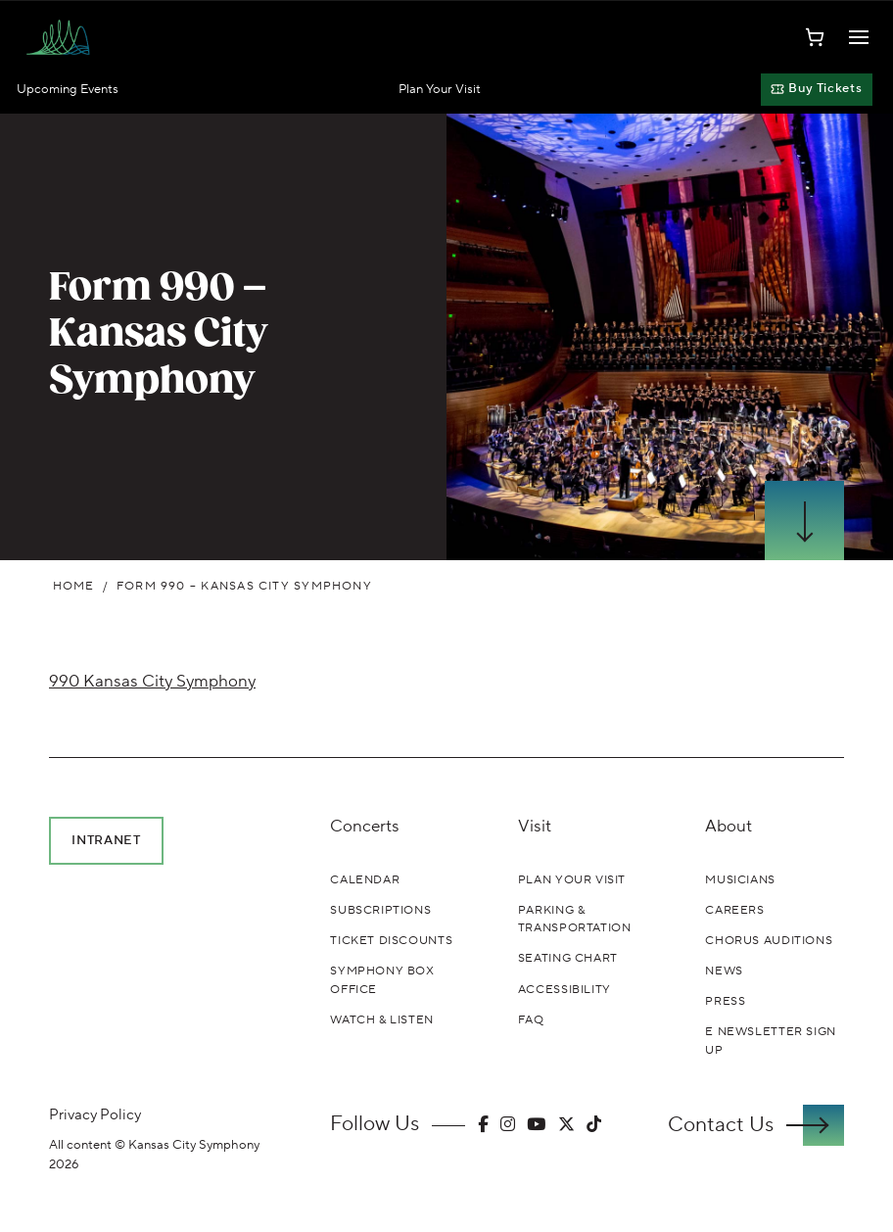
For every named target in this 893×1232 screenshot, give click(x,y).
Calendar (365, 879)
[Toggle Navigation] (859, 37)
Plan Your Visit (440, 89)
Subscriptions (380, 910)
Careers (734, 910)
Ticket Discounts (391, 940)
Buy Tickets (816, 88)
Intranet (105, 839)
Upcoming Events (67, 89)
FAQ (531, 1019)
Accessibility (564, 989)
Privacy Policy (95, 1115)
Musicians (740, 879)
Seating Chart (568, 958)
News (723, 970)
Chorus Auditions (768, 940)
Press (725, 1001)
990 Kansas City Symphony (152, 681)
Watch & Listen (382, 1019)
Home (74, 585)
